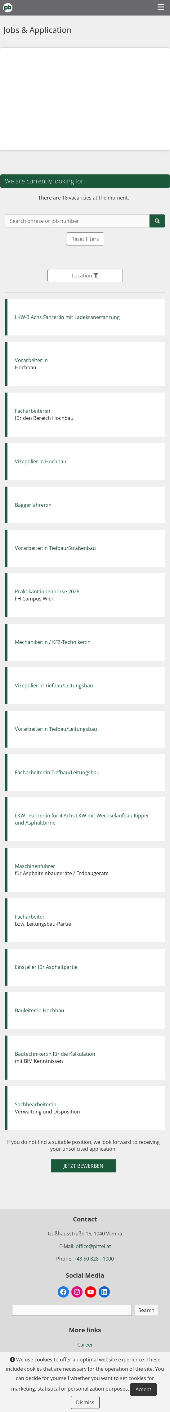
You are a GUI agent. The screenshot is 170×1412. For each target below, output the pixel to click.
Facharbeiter (30, 916)
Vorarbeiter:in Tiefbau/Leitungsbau (56, 729)
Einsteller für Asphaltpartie (46, 967)
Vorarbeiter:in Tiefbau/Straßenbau (55, 548)
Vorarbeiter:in (31, 360)
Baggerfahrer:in (33, 504)
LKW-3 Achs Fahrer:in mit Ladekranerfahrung (67, 317)
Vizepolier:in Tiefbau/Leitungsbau (54, 685)
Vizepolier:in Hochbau (40, 461)
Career (85, 1344)
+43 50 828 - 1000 (94, 1258)
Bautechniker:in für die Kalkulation (55, 1053)
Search (146, 1310)
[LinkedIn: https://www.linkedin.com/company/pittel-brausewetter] (104, 1291)
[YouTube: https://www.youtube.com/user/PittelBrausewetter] (90, 1291)
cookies (43, 1359)
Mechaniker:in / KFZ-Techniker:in (53, 642)
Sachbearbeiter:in (35, 1104)
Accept (143, 1389)
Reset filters (85, 239)
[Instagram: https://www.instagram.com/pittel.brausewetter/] (77, 1291)
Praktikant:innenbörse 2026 (47, 591)
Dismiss (85, 1402)
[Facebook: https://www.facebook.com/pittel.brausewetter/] (63, 1291)
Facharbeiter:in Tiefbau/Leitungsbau (57, 772)
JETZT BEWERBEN (83, 1165)
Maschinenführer (35, 866)
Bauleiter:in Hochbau (39, 1010)
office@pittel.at (93, 1246)
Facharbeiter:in (32, 410)
